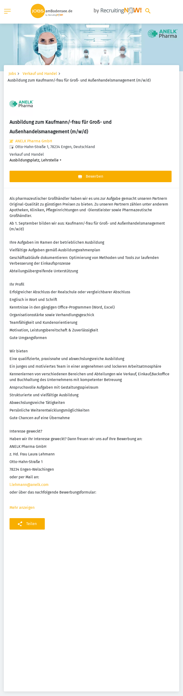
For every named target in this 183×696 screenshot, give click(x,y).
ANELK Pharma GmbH (33, 141)
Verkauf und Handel (40, 73)
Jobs (12, 73)
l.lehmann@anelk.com (29, 484)
